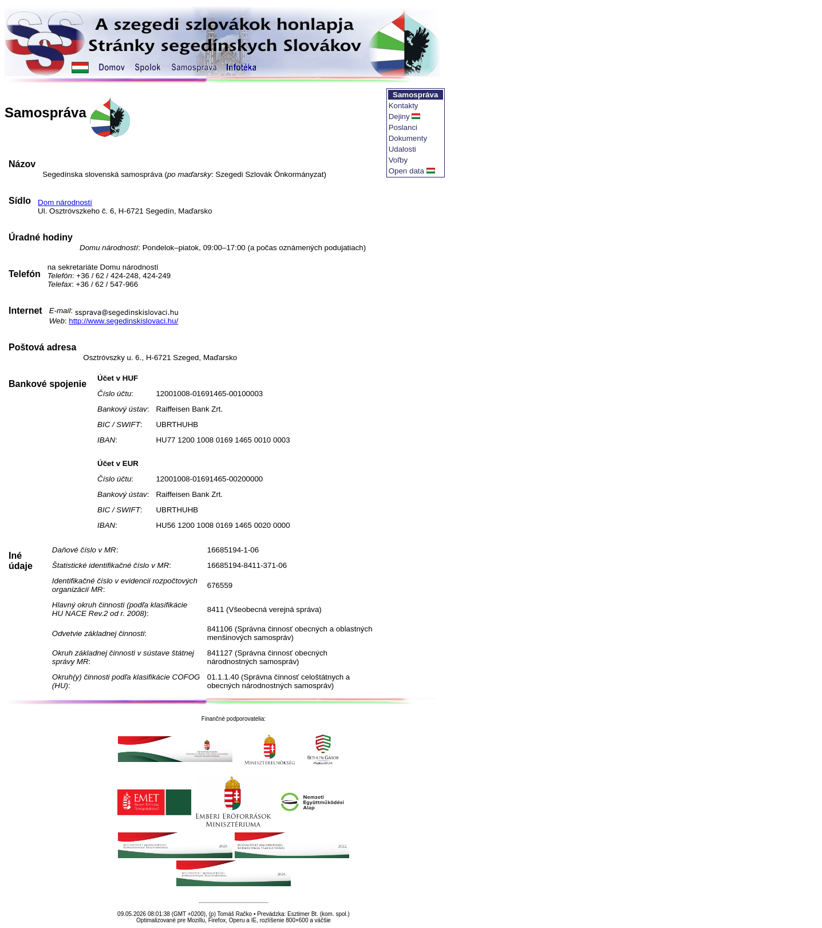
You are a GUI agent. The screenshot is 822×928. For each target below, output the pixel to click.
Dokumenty (408, 138)
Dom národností (65, 202)
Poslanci (403, 127)
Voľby (398, 160)
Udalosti (402, 149)
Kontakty (403, 105)
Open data (406, 171)
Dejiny (399, 116)
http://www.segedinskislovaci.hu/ (123, 321)
